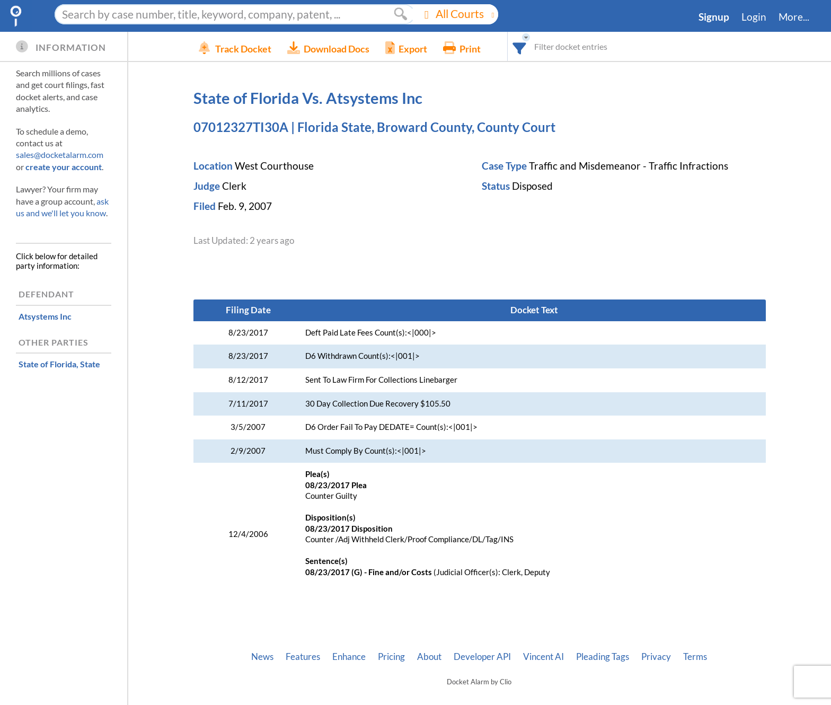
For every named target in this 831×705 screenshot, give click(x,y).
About (429, 656)
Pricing (391, 656)
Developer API (482, 656)
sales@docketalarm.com (59, 154)
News (262, 656)
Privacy (656, 656)
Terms (695, 656)
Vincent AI (543, 656)
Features (303, 656)
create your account (63, 167)
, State (59, 364)
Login (753, 17)
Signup (714, 17)
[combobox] (535, 46)
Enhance (349, 656)
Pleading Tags (602, 656)
